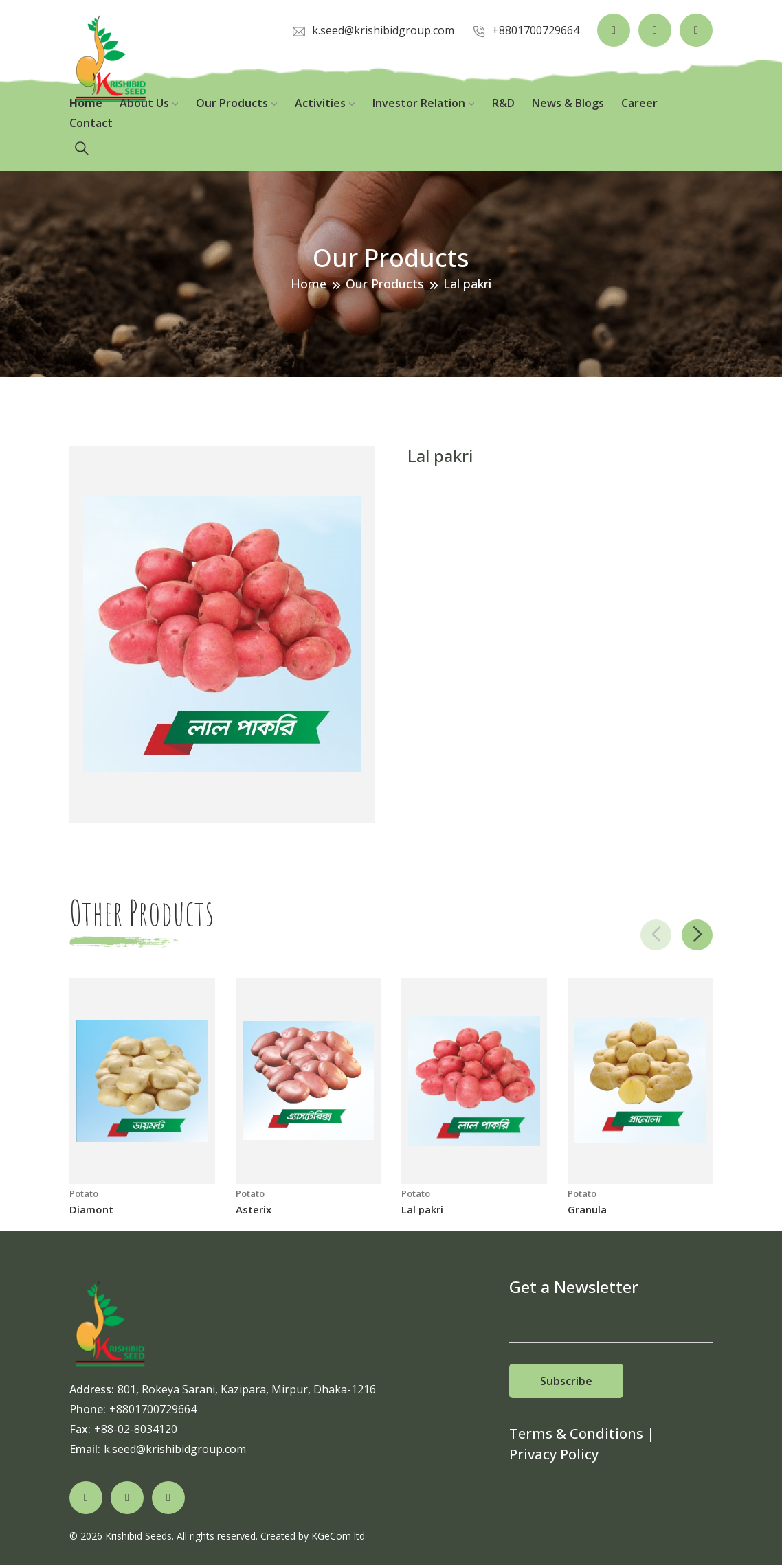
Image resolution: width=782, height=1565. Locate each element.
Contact (91, 122)
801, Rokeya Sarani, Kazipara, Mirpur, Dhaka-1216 (247, 1389)
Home (85, 103)
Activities (325, 103)
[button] (697, 934)
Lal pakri (422, 1209)
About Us (149, 103)
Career (639, 103)
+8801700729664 (153, 1409)
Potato (83, 1193)
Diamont (91, 1209)
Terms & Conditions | (582, 1433)
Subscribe (566, 1381)
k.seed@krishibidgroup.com (175, 1449)
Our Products (237, 103)
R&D (503, 103)
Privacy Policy (554, 1454)
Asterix (253, 1209)
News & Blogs (568, 103)
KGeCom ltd (338, 1535)
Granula (587, 1209)
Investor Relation (423, 103)
